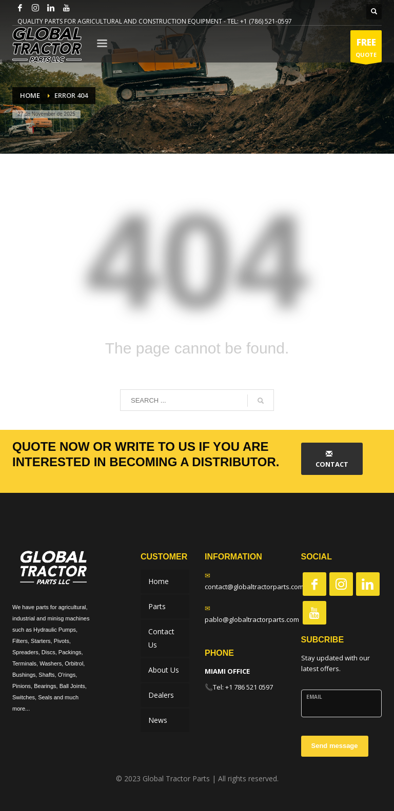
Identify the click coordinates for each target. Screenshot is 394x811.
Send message (334, 746)
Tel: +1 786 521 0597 (243, 687)
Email (314, 696)
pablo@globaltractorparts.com (252, 619)
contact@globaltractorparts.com (254, 586)
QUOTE (366, 49)
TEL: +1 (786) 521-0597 (259, 21)
